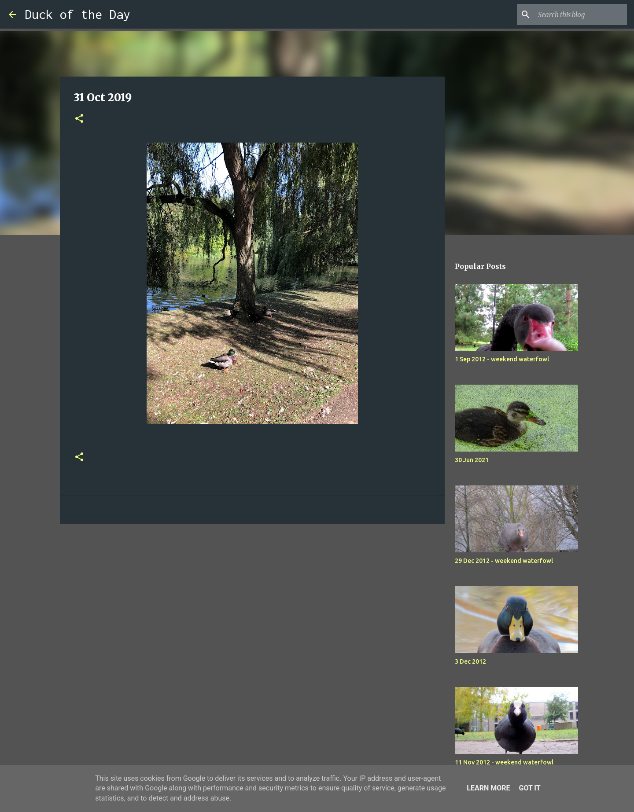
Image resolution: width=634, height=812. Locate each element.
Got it (529, 788)
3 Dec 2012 (470, 661)
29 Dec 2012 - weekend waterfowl (504, 560)
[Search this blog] (580, 14)
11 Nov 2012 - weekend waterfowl (504, 762)
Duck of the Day (77, 14)
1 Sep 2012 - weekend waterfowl (502, 359)
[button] (79, 119)
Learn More (488, 788)
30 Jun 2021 (472, 459)
